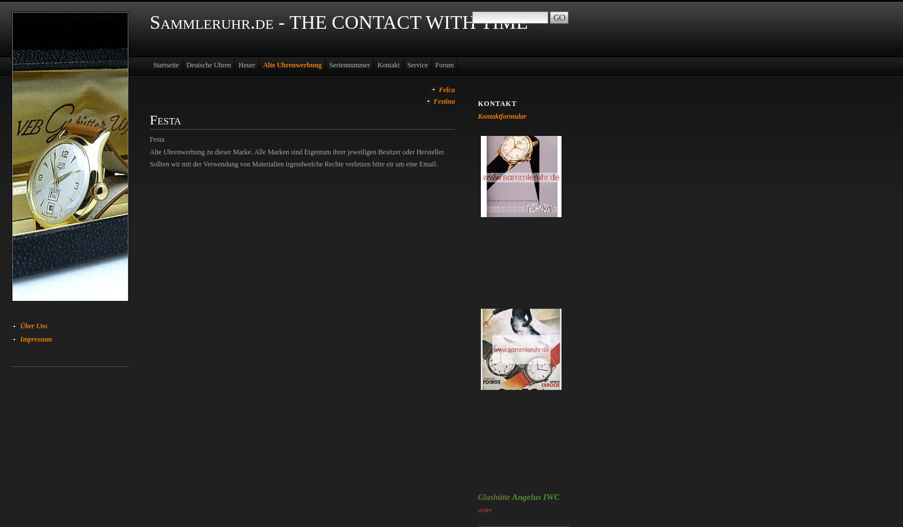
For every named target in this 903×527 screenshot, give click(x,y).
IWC (551, 497)
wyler (485, 509)
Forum (444, 65)
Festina (444, 101)
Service (417, 65)
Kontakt (388, 65)
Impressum (36, 339)
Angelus (526, 497)
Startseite (166, 65)
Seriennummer (349, 65)
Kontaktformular (502, 116)
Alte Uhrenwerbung (292, 65)
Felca (447, 90)
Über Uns (34, 326)
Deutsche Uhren (209, 65)
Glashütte (494, 497)
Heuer (246, 65)
